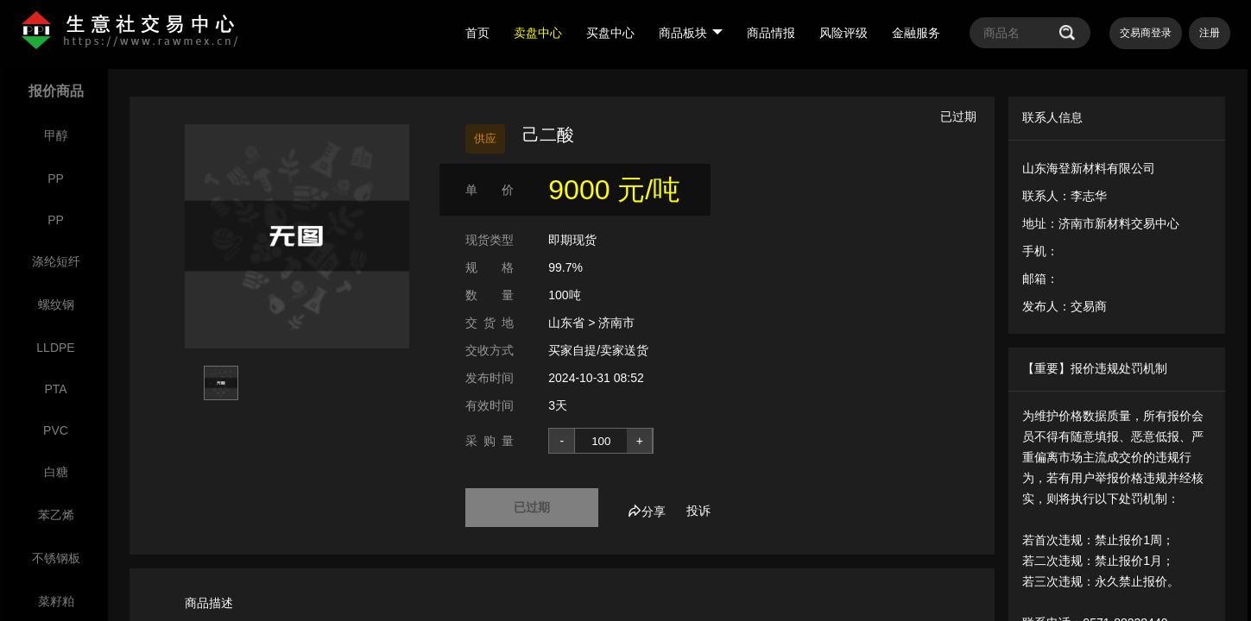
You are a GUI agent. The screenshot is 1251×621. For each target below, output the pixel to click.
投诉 (698, 511)
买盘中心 (610, 33)
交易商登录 (1146, 33)
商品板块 (691, 33)
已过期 (532, 507)
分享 (647, 511)
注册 (1209, 33)
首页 (477, 33)
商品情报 (771, 33)
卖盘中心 (538, 33)
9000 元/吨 (614, 189)
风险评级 (843, 33)
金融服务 (916, 33)
